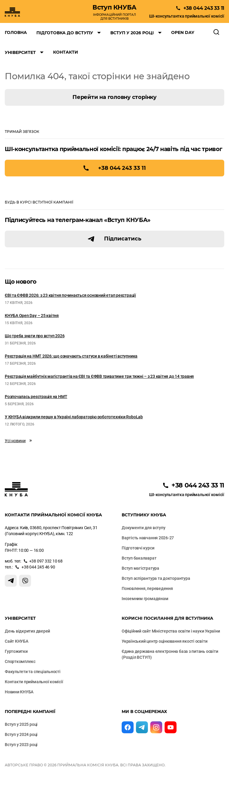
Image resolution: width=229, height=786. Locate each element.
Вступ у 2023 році (21, 744)
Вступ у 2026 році (132, 32)
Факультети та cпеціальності (33, 671)
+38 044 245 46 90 (38, 567)
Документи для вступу (143, 527)
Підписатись (122, 238)
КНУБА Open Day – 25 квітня (32, 315)
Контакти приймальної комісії (34, 681)
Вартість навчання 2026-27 (148, 537)
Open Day (182, 32)
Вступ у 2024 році (21, 734)
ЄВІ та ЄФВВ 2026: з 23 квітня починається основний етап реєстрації (70, 295)
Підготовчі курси (138, 548)
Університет (20, 52)
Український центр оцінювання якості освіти (164, 641)
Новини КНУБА (19, 691)
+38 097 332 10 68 (46, 561)
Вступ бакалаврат (139, 558)
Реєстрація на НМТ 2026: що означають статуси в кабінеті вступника (71, 356)
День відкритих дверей (27, 631)
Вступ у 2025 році (21, 724)
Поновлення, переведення (147, 588)
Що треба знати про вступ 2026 (34, 335)
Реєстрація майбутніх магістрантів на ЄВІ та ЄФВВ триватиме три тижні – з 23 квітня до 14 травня (99, 376)
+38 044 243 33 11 (122, 168)
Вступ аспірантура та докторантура (156, 578)
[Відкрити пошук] (216, 32)
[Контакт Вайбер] (25, 581)
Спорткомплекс (20, 661)
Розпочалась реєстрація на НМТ (36, 396)
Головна (16, 32)
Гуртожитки (16, 651)
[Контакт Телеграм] (11, 581)
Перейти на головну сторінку (114, 97)
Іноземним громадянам (145, 598)
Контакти (65, 52)
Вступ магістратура (140, 568)
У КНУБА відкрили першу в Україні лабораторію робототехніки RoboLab (74, 416)
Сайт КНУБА (16, 641)
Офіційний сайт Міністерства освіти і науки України (171, 631)
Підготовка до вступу (64, 32)
